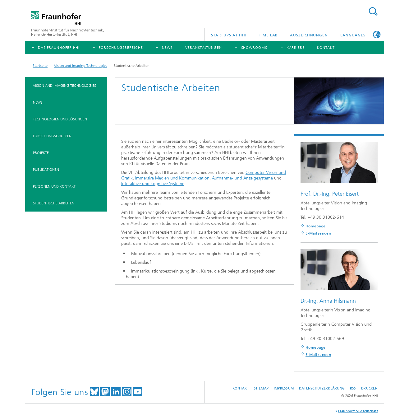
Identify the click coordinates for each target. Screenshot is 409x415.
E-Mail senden (318, 233)
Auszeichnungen (309, 35)
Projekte (41, 153)
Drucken (369, 388)
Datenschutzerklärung (322, 388)
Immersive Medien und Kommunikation (172, 178)
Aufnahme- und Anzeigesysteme (242, 178)
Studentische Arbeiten (53, 203)
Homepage (315, 226)
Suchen (373, 11)
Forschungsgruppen (52, 136)
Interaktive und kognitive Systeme (152, 183)
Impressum (284, 388)
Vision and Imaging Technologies (80, 65)
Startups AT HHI (229, 35)
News (38, 102)
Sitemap (261, 388)
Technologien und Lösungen (60, 119)
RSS (353, 388)
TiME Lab (268, 35)
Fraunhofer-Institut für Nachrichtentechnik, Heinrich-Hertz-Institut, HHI (67, 32)
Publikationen (46, 169)
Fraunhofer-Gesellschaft (358, 411)
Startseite (40, 65)
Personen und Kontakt (54, 186)
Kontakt (240, 388)
